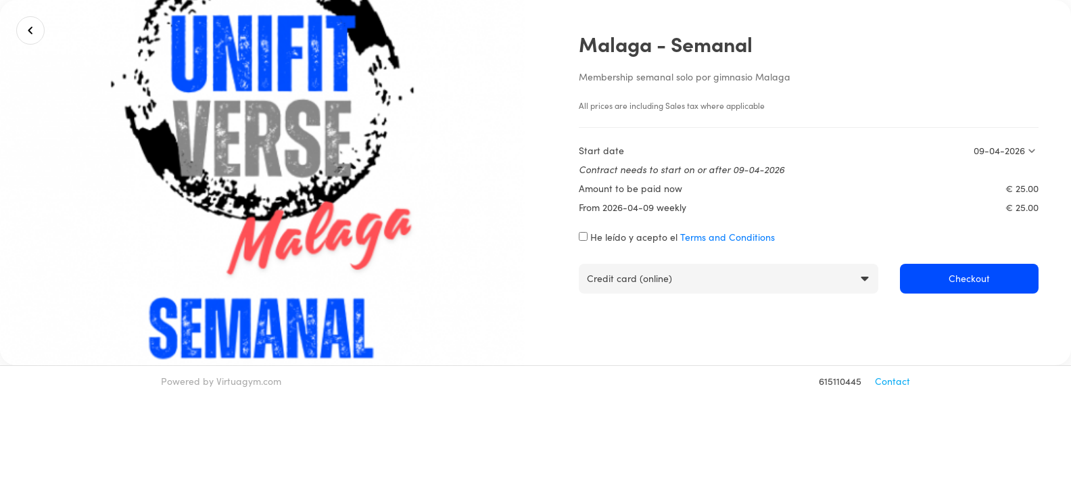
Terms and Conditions (727, 237)
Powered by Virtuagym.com (221, 381)
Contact (892, 381)
